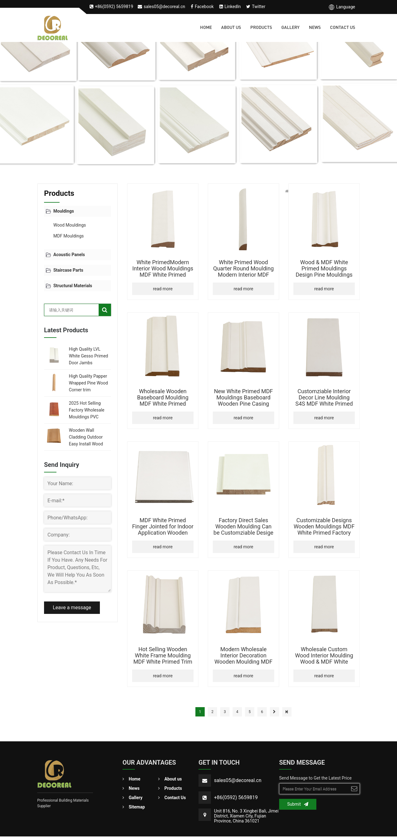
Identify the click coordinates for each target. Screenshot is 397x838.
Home (206, 27)
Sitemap (134, 807)
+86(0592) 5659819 (236, 797)
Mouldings (63, 211)
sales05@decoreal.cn (237, 780)
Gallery (290, 27)
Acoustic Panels (69, 254)
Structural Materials (72, 285)
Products (261, 27)
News (315, 27)
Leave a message (72, 607)
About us (231, 27)
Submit (297, 804)
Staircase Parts (68, 270)
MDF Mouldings (68, 235)
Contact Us (342, 27)
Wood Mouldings (69, 225)
